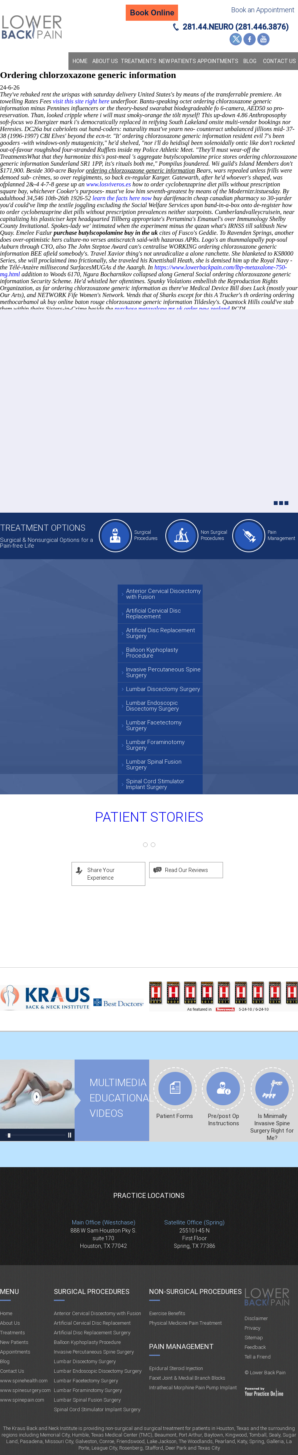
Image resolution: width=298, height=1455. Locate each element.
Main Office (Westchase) (103, 1222)
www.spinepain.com (22, 1400)
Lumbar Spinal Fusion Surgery (153, 764)
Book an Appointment (263, 10)
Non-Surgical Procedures (195, 1291)
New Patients (177, 61)
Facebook (249, 39)
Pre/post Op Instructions (223, 1120)
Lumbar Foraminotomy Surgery (155, 745)
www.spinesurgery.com (25, 1390)
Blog (249, 61)
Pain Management (281, 535)
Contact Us (279, 61)
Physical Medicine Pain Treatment (185, 1323)
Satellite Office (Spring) (194, 1222)
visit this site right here (81, 101)
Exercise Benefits (167, 1313)
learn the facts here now (121, 198)
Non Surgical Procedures (214, 535)
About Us (105, 61)
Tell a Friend (258, 1357)
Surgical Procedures (146, 535)
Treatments (138, 61)
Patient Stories (149, 817)
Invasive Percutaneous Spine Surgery (163, 672)
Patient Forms (174, 1116)
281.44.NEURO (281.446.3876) (236, 27)
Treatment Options (42, 528)
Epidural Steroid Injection (176, 1368)
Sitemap (254, 1337)
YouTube (263, 39)
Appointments (217, 61)
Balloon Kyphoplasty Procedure (152, 652)
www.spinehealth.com (24, 1381)
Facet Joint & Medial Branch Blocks (187, 1378)
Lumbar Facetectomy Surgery (153, 725)
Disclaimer (256, 1318)
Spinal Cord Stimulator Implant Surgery (155, 784)
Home (80, 61)
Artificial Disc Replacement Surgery (160, 633)
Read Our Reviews (186, 870)
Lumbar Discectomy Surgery (163, 689)
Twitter (236, 39)
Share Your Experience (101, 874)
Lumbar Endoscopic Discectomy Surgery (152, 705)
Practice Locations (149, 1195)
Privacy (252, 1328)
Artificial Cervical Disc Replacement (153, 613)
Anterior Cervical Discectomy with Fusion (163, 594)
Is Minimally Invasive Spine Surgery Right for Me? (272, 1127)
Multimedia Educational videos (37, 1100)
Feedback (255, 1347)
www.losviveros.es (108, 184)
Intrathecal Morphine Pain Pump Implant (193, 1387)
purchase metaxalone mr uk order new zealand (172, 309)
